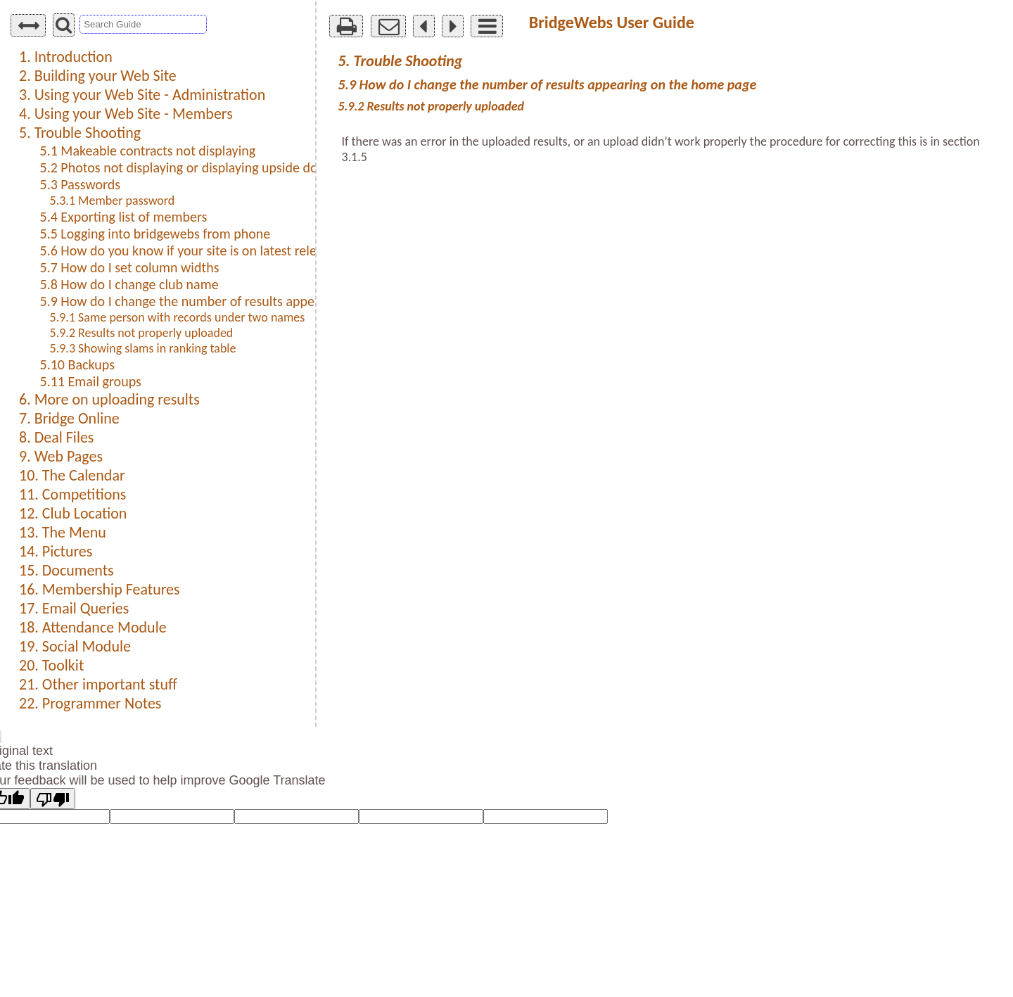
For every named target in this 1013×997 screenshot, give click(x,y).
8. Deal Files (56, 437)
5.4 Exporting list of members (124, 216)
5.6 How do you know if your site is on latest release (188, 250)
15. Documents (66, 570)
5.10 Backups (77, 364)
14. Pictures (55, 551)
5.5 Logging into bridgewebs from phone (155, 233)
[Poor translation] (52, 798)
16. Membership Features (99, 589)
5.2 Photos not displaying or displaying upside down (188, 167)
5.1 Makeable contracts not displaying (148, 150)
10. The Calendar (72, 475)
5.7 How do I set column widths (129, 267)
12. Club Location (73, 513)
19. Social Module (75, 646)
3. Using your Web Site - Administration (142, 94)
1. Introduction (66, 56)
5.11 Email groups (90, 381)
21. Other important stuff (98, 684)
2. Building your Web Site (98, 75)
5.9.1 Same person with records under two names (177, 317)
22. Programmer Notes (90, 703)
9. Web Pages (61, 456)
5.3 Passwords (80, 184)
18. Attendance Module (93, 627)
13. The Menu (62, 532)
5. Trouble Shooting (80, 132)
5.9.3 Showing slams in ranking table (143, 348)
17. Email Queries (74, 608)
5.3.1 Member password (112, 200)
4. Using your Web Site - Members (126, 113)
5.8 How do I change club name (129, 284)
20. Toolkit (51, 665)
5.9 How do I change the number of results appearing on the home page (245, 301)
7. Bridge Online (69, 418)
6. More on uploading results (109, 399)
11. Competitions (72, 494)
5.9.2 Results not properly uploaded (142, 333)
